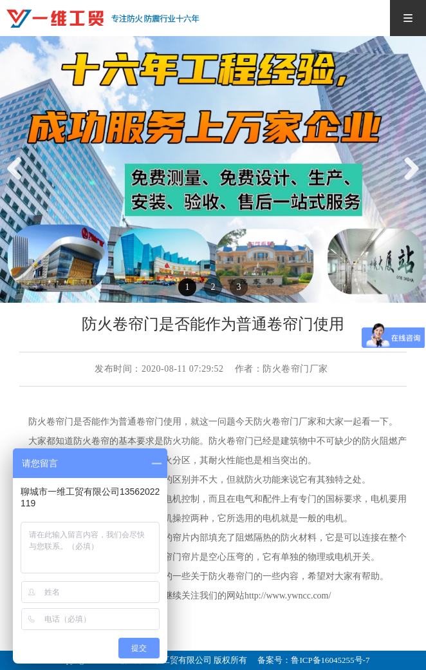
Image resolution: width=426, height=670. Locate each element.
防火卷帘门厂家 (285, 421)
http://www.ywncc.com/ (288, 595)
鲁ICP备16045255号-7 (330, 660)
